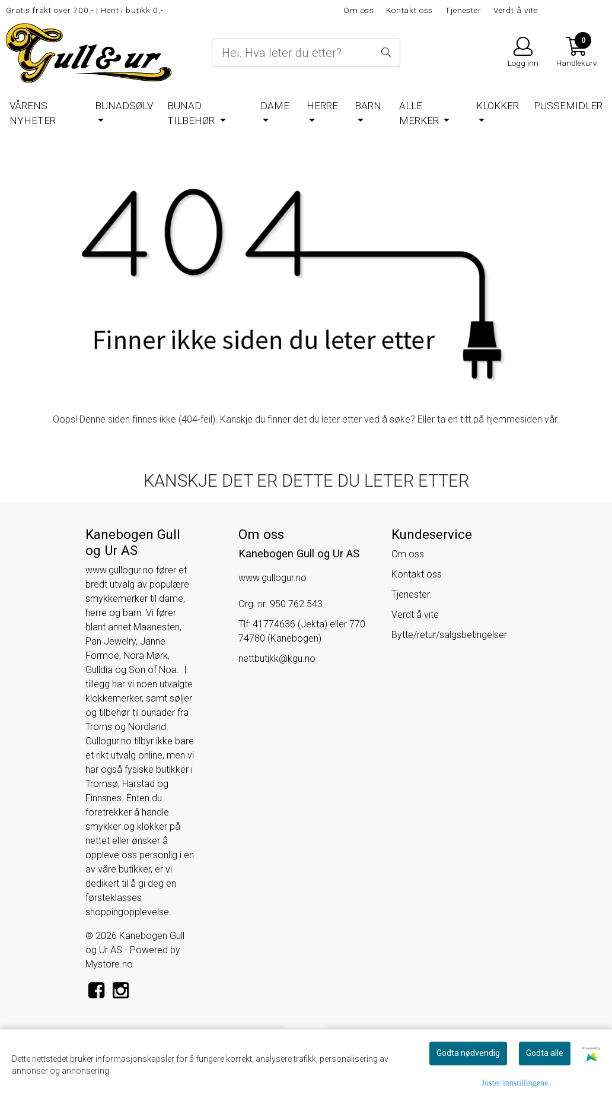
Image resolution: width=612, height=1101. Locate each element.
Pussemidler (568, 106)
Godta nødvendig (468, 1053)
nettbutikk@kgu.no (276, 658)
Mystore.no (109, 964)
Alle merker (420, 113)
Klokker (497, 106)
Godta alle (544, 1053)
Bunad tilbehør (192, 113)
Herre (322, 106)
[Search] (306, 53)
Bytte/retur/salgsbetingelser (449, 634)
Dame (274, 106)
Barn (368, 106)
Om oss (358, 10)
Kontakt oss (409, 10)
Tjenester (463, 10)
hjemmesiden (514, 419)
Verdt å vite (515, 10)
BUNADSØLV (124, 106)
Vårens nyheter (32, 113)
